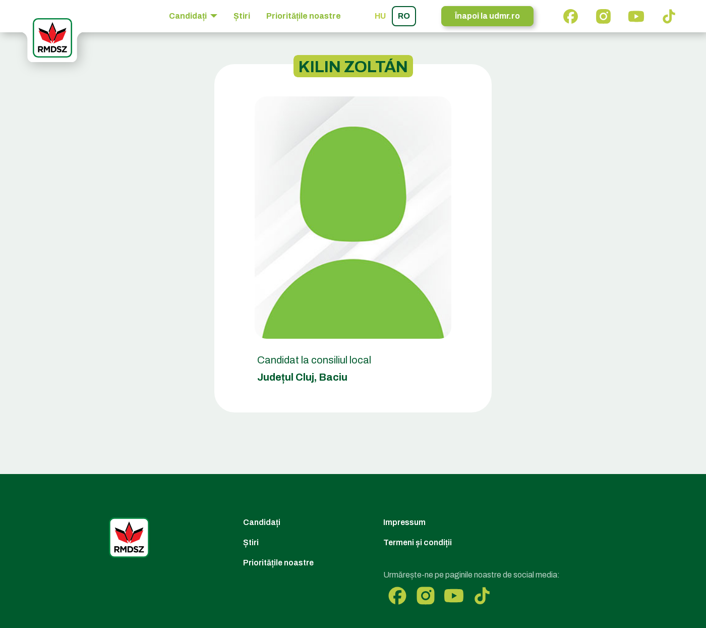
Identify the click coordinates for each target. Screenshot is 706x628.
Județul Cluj (285, 377)
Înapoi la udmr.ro (487, 16)
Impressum (404, 522)
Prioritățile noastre (303, 16)
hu (380, 16)
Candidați (261, 522)
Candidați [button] (188, 16)
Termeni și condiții (417, 542)
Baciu (333, 377)
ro (404, 16)
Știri (241, 16)
